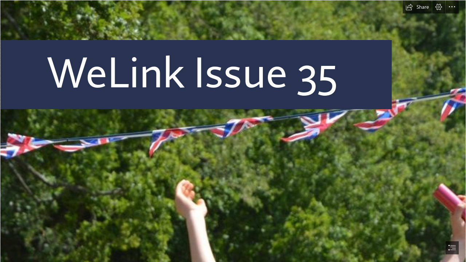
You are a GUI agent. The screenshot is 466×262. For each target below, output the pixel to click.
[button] (417, 6)
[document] (233, 131)
